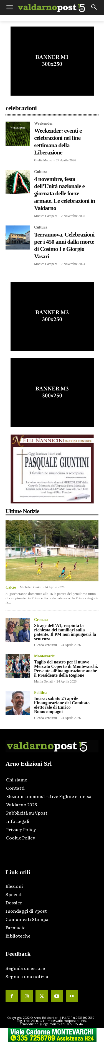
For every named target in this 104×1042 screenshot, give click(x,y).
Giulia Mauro (43, 160)
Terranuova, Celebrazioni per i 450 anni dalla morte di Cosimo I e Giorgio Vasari (64, 245)
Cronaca (41, 620)
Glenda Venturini (45, 645)
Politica (40, 693)
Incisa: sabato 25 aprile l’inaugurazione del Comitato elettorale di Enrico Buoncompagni (62, 705)
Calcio (11, 587)
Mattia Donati (43, 681)
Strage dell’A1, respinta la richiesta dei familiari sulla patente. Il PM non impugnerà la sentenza (65, 632)
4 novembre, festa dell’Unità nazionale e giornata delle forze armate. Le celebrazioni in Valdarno (64, 193)
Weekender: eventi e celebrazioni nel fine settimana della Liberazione (58, 141)
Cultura (40, 172)
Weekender (43, 123)
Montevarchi (44, 656)
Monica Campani (45, 216)
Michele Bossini (30, 587)
